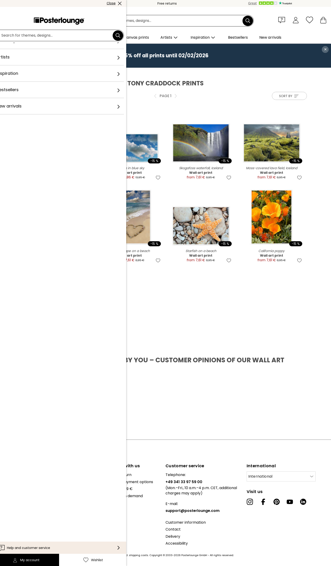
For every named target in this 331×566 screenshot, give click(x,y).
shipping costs (138, 555)
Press (8, 500)
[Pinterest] (276, 502)
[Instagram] (250, 502)
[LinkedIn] (303, 502)
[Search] (247, 20)
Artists (58, 72)
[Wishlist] (309, 20)
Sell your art (14, 507)
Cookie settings (17, 533)
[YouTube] (290, 502)
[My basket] (323, 20)
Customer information (186, 522)
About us (11, 474)
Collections (13, 488)
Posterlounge (37, 72)
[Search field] (171, 21)
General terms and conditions (30, 519)
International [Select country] (260, 476)
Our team (12, 482)
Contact (173, 529)
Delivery (173, 536)
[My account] (296, 20)
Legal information (19, 540)
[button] (282, 19)
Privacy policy (16, 526)
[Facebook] (263, 502)
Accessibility (177, 543)
